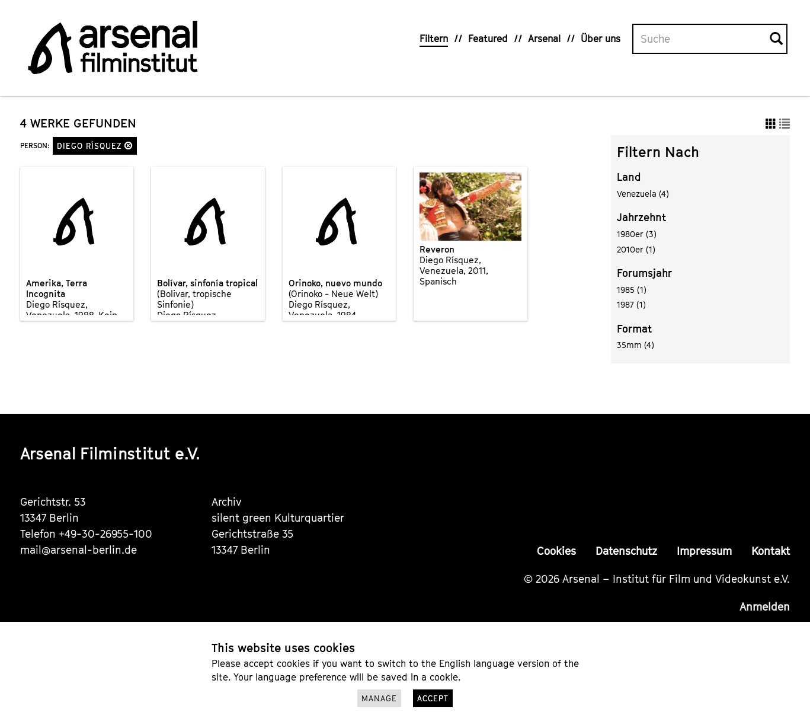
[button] (128, 145)
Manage (379, 698)
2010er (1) (636, 249)
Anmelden (764, 607)
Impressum (704, 551)
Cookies (556, 551)
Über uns (600, 38)
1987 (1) (631, 304)
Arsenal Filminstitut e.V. (110, 453)
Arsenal (544, 38)
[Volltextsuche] (701, 39)
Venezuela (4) (643, 194)
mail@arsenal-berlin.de (78, 550)
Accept (433, 698)
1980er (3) (637, 234)
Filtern (434, 38)
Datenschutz (626, 551)
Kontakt (770, 551)
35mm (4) (635, 345)
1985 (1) (631, 290)
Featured (488, 38)
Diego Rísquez (95, 146)
